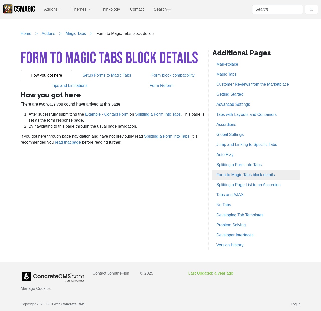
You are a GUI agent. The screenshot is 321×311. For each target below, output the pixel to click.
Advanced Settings (233, 104)
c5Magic (19, 9)
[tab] (46, 75)
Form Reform (161, 85)
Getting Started (230, 94)
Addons (51, 9)
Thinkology (110, 9)
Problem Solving (231, 225)
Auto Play (224, 154)
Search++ (162, 9)
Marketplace (227, 64)
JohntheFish (118, 273)
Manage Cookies (36, 288)
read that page (68, 142)
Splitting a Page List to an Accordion (248, 185)
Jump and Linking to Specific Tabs (246, 144)
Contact (137, 9)
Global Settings (230, 134)
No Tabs (223, 205)
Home (26, 33)
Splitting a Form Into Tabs (158, 114)
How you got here (46, 75)
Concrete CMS (73, 304)
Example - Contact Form (106, 114)
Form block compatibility (173, 75)
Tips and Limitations (70, 85)
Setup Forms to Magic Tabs (107, 75)
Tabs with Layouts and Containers (246, 114)
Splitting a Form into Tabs (166, 136)
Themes (80, 9)
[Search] (277, 9)
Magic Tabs (76, 33)
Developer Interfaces (235, 235)
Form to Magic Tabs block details (245, 175)
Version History (230, 245)
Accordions (226, 124)
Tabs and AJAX (230, 195)
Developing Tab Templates (239, 215)
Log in (295, 304)
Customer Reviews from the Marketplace (252, 84)
